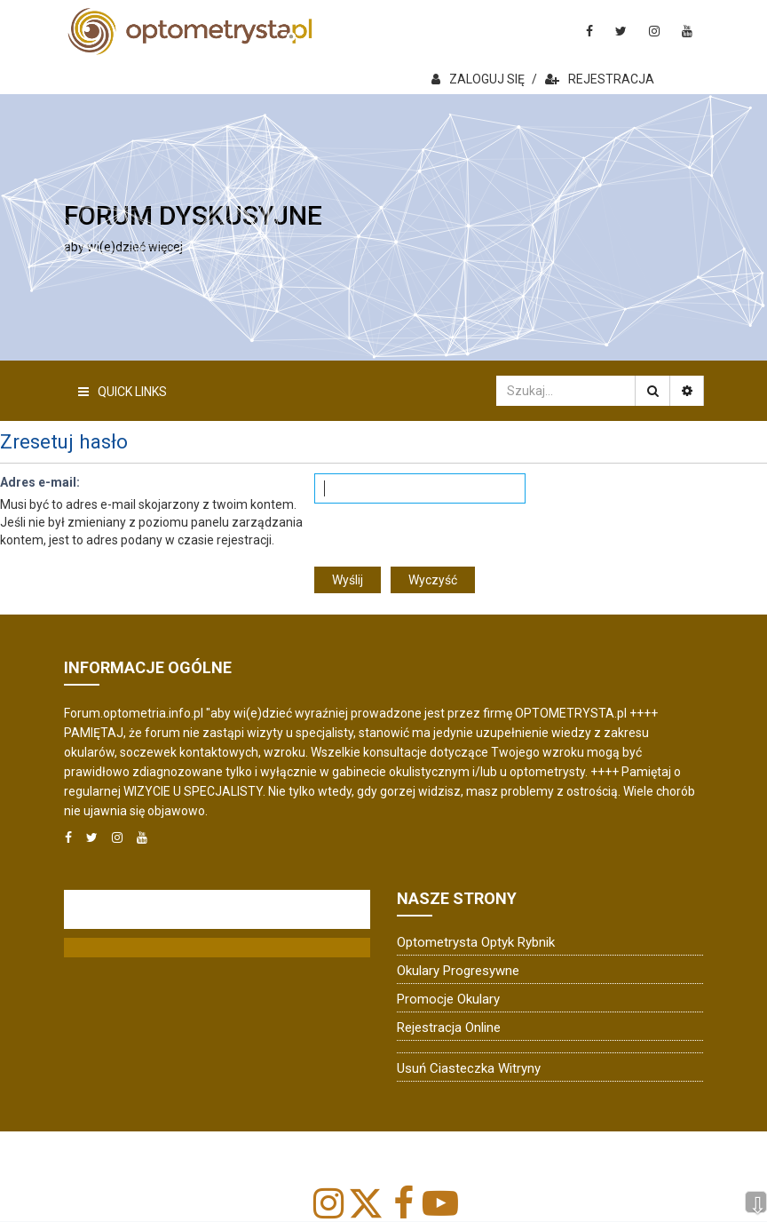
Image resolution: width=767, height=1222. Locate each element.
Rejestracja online (449, 1028)
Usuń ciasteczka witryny (469, 1068)
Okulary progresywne (458, 971)
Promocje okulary (448, 999)
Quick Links (122, 392)
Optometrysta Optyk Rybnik (476, 942)
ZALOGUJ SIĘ (478, 79)
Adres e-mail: (40, 482)
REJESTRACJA (599, 79)
